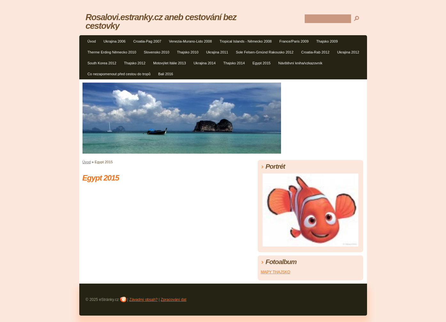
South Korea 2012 (102, 63)
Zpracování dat (173, 299)
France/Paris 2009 (294, 41)
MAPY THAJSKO (275, 272)
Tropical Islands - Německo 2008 (246, 41)
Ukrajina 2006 (115, 41)
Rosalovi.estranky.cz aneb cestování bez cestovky (161, 21)
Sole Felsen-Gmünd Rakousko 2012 (264, 52)
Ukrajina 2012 (348, 52)
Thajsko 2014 (234, 63)
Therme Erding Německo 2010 (112, 52)
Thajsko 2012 (134, 63)
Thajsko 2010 (187, 52)
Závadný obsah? (143, 299)
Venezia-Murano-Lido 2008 (190, 41)
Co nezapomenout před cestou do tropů (119, 74)
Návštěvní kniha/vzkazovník (300, 63)
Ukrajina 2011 (217, 52)
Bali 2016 (165, 74)
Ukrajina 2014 (205, 63)
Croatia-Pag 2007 (147, 41)
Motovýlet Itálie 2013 (169, 63)
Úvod (92, 41)
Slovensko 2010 (156, 52)
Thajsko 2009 (327, 41)
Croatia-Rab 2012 (315, 52)
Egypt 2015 (262, 63)
